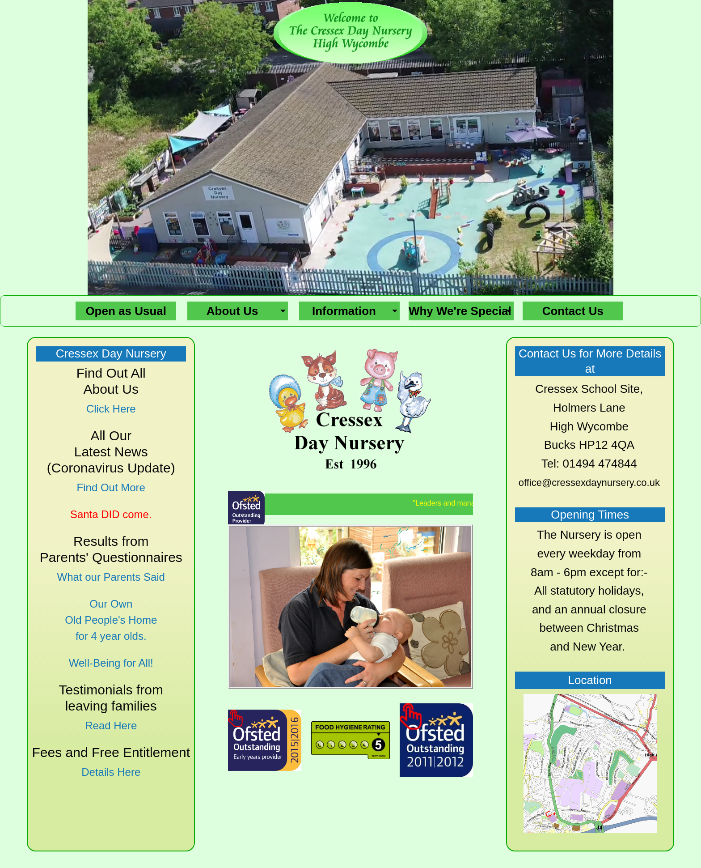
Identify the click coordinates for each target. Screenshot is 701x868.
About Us (232, 311)
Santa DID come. (111, 514)
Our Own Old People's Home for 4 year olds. (111, 620)
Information (344, 311)
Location (590, 680)
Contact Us (573, 311)
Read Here (111, 725)
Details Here (110, 772)
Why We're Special (460, 311)
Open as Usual (125, 311)
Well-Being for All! (111, 663)
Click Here (111, 409)
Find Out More (111, 487)
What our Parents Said (111, 577)
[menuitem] (125, 311)
